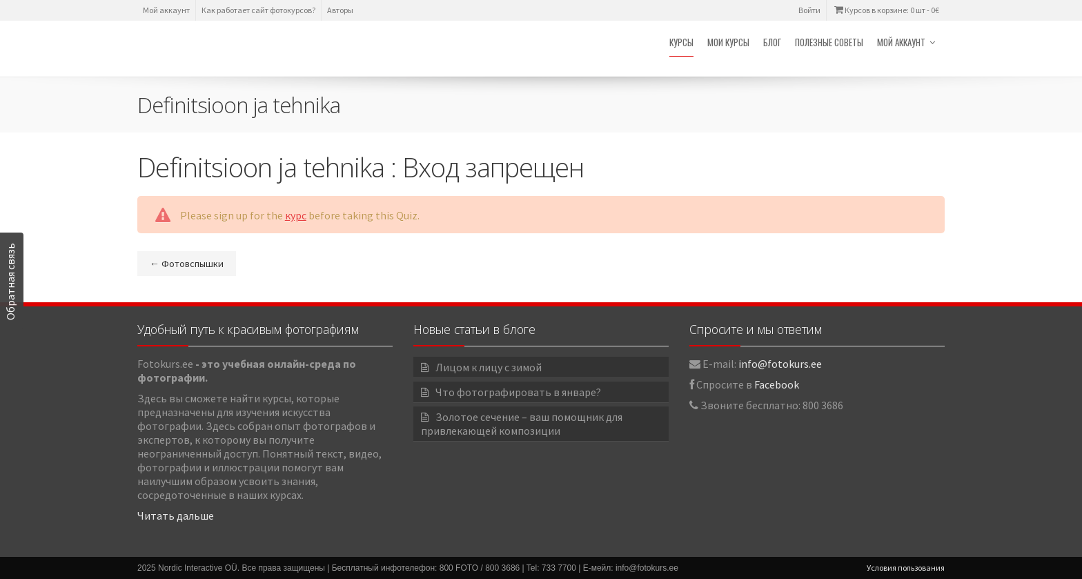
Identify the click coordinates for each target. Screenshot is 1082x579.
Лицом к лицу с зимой (488, 367)
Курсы (681, 42)
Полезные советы (829, 42)
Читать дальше (175, 515)
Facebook (776, 384)
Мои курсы (728, 42)
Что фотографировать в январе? (518, 392)
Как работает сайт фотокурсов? (258, 10)
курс (295, 215)
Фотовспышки (187, 263)
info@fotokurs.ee (780, 364)
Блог (772, 42)
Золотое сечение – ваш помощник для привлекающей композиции (521, 424)
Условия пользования (906, 567)
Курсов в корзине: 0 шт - (885, 10)
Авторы (340, 10)
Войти (809, 10)
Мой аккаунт (166, 10)
